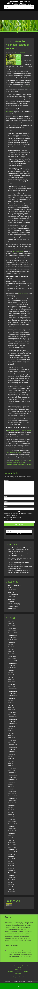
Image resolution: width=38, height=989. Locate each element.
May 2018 (11, 840)
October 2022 (12, 724)
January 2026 (12, 633)
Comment (6, 480)
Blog (14, 979)
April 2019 (11, 817)
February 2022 (12, 742)
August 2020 (11, 784)
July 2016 (10, 884)
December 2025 (12, 635)
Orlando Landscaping (14, 606)
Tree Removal (12, 611)
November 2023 (12, 693)
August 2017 (11, 861)
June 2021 (11, 761)
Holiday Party (11, 599)
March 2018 (11, 845)
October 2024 (12, 668)
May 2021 (11, 763)
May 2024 (11, 679)
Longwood (18, 975)
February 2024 (12, 686)
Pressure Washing (13, 608)
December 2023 (12, 691)
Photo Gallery (25, 968)
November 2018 (12, 828)
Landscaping (11, 601)
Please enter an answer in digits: (12, 520)
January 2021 (12, 773)
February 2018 (12, 847)
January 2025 (12, 661)
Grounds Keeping (13, 597)
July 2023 (10, 703)
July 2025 (10, 647)
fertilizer (11, 462)
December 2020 (12, 775)
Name (6, 499)
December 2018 (12, 826)
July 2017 (10, 863)
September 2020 (12, 782)
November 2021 (12, 749)
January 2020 (12, 796)
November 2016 (12, 877)
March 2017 (11, 870)
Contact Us (22, 979)
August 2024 (11, 672)
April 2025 (11, 654)
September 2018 (12, 833)
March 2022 (11, 740)
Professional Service (11, 464)
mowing (23, 462)
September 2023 (12, 698)
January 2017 (12, 875)
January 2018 (12, 849)
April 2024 (11, 682)
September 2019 (12, 805)
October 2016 (12, 880)
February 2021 (12, 770)
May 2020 (11, 789)
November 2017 (12, 854)
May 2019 (11, 815)
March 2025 (11, 656)
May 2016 (11, 889)
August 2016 (11, 882)
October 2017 (12, 856)
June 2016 (11, 887)
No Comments (21, 52)
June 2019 (11, 812)
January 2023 (12, 717)
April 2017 (11, 868)
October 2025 (12, 640)
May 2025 (11, 651)
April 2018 (11, 842)
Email (6, 504)
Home (8, 968)
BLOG (14, 460)
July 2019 (10, 810)
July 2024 (10, 675)
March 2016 (11, 894)
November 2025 (12, 637)
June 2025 (11, 649)
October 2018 (12, 831)
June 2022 (11, 733)
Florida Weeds (12, 592)
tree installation (22, 464)
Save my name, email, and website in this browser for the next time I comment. (18, 516)
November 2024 (12, 665)
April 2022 (11, 738)
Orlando (26, 974)
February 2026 (12, 630)
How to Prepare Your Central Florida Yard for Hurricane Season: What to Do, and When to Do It (19, 552)
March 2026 (11, 628)
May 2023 (11, 707)
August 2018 (11, 835)
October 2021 (12, 752)
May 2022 (11, 735)
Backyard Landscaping (14, 587)
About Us (16, 968)
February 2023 (12, 714)
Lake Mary (10, 974)
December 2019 (12, 798)
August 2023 (11, 700)
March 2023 (11, 712)
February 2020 (12, 794)
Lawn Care (19, 460)
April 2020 (11, 791)
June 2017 (11, 866)
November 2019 (12, 801)
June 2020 (11, 787)
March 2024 (11, 684)
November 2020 (12, 777)
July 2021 (10, 759)
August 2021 (11, 756)
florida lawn (17, 462)
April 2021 (11, 766)
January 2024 (12, 689)
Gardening (11, 594)
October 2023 (12, 696)
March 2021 (11, 768)
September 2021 (12, 754)
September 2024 (12, 670)
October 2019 (12, 803)
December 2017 (12, 852)
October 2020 (12, 780)
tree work (28, 464)
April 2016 (11, 891)
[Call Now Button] (19, 986)
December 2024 (12, 663)
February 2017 (12, 873)
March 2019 (11, 819)
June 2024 (11, 677)
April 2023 (11, 710)
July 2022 (10, 731)
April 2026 (11, 626)
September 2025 (12, 642)
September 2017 (12, 859)
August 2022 (11, 728)
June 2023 (11, 705)
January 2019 (12, 824)
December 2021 (12, 747)
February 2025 (12, 658)
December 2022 (12, 719)
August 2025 (11, 644)
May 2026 (11, 623)
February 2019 (12, 821)
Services (19, 970)
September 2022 (12, 726)
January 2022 (12, 745)
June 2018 (11, 838)
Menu (6, 7)
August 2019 (11, 808)
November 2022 (12, 721)
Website (6, 509)
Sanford (18, 974)
